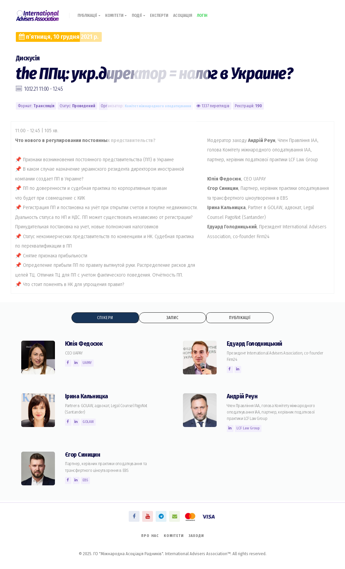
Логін (215, 12)
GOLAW (90, 422)
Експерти (167, 12)
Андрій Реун (243, 397)
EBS (87, 480)
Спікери (105, 317)
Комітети (120, 12)
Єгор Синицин (84, 455)
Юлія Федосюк (85, 344)
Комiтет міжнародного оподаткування (160, 106)
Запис (172, 317)
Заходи (198, 535)
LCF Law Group (250, 428)
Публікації (91, 12)
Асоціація (193, 12)
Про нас (148, 535)
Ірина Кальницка (88, 397)
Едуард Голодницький (257, 344)
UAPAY (89, 363)
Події (145, 12)
